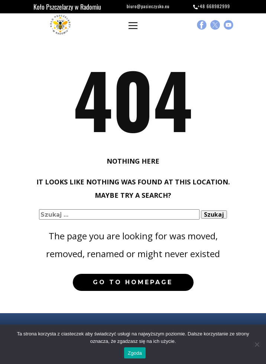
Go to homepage (133, 282)
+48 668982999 (211, 6)
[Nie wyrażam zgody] (256, 344)
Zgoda (135, 353)
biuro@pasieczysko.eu (143, 7)
